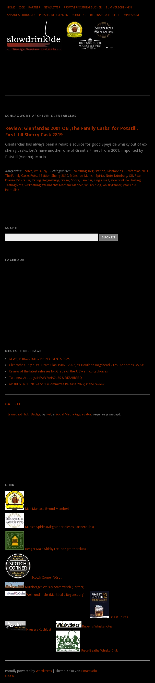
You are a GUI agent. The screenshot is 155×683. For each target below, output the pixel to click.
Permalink (12, 190)
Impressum (131, 15)
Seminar (86, 180)
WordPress (44, 671)
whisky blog (93, 185)
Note (109, 176)
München (76, 176)
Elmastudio (89, 671)
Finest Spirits (109, 617)
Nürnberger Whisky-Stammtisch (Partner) (45, 587)
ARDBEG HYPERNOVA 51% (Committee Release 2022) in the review (56, 384)
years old (129, 185)
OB (131, 176)
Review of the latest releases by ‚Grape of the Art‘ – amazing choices (58, 371)
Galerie (13, 404)
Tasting (135, 180)
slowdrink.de (120, 180)
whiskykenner (112, 185)
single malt (101, 180)
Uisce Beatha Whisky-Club (87, 650)
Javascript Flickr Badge (24, 414)
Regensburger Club (104, 15)
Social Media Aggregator (73, 414)
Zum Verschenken (119, 7)
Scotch (27, 171)
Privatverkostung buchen (83, 7)
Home (11, 7)
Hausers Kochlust (28, 629)
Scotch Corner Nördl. (33, 577)
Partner (34, 7)
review (65, 180)
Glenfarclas (115, 171)
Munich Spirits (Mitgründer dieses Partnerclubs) (49, 527)
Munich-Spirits (94, 176)
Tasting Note (14, 185)
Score (75, 180)
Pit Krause (23, 180)
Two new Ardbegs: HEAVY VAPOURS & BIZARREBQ (45, 378)
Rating (36, 180)
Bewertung (79, 171)
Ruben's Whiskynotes (84, 626)
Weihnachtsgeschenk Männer (62, 185)
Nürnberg (120, 176)
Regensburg (50, 180)
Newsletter (52, 7)
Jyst (48, 414)
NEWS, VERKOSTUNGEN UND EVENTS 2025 (39, 359)
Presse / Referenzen (53, 15)
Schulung (79, 15)
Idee (22, 7)
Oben (9, 676)
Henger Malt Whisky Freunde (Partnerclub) (45, 549)
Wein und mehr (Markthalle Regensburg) (45, 595)
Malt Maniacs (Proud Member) (37, 509)
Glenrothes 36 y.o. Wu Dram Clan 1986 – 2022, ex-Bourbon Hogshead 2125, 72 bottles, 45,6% (76, 365)
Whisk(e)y (40, 171)
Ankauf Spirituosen (21, 15)
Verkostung (33, 185)
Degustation (96, 171)
